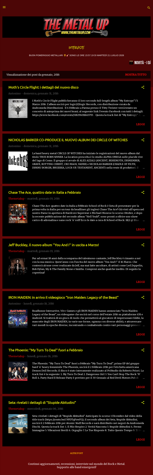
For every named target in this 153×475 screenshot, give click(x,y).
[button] (143, 87)
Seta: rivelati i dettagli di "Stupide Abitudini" (42, 402)
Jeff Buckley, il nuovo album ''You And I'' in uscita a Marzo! (53, 245)
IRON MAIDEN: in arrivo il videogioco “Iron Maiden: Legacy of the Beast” (63, 297)
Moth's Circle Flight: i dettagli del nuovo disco (43, 87)
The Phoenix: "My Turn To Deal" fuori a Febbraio (45, 350)
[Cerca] (149, 8)
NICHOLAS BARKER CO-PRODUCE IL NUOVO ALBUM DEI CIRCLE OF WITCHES (68, 140)
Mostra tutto (135, 74)
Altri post (76, 453)
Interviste (76, 47)
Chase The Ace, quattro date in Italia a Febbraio (44, 192)
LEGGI (140, 124)
